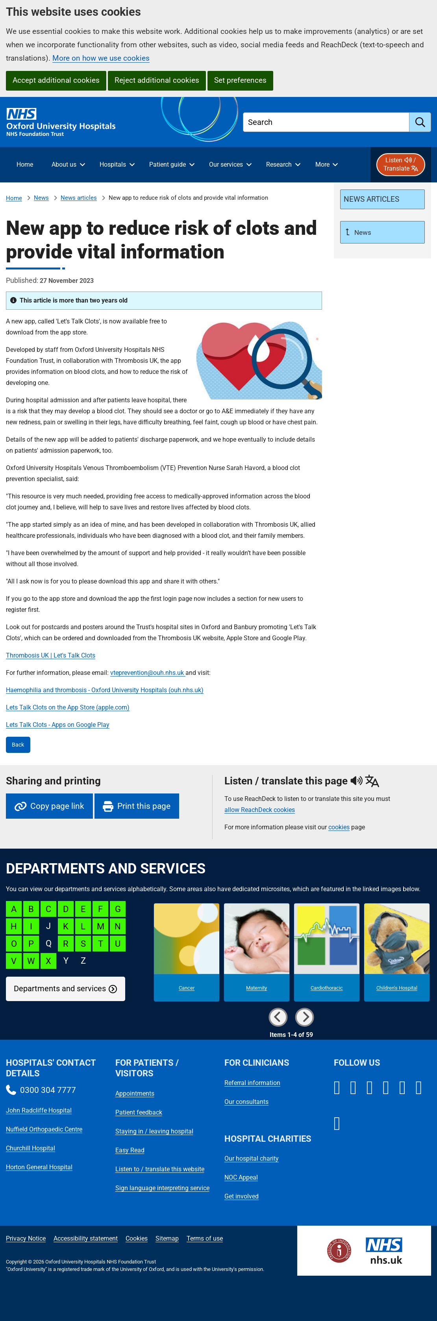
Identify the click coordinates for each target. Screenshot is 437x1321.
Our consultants (246, 1101)
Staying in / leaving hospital (154, 1131)
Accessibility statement (86, 1238)
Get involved (241, 1196)
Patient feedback (138, 1112)
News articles (79, 197)
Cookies (137, 1238)
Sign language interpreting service (162, 1188)
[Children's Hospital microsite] (397, 952)
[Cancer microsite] (187, 952)
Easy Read (129, 1150)
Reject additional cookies (157, 80)
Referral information (252, 1083)
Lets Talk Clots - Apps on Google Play (57, 724)
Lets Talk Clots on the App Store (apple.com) (68, 707)
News (41, 197)
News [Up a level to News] (362, 232)
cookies (339, 827)
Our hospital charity (251, 1158)
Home (14, 198)
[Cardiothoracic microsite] (327, 952)
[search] (420, 122)
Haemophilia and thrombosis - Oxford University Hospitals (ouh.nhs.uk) (105, 690)
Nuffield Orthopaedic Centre (44, 1129)
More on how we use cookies (101, 58)
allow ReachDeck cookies (259, 810)
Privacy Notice (26, 1238)
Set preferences (240, 80)
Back (18, 744)
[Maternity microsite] (257, 952)
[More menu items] (326, 164)
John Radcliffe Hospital (39, 1110)
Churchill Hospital (30, 1148)
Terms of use (205, 1238)
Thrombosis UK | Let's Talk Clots (50, 655)
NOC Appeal (241, 1177)
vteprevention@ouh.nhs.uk (147, 672)
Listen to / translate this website (159, 1169)
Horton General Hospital (39, 1167)
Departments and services (60, 988)
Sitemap (167, 1238)
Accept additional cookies (56, 80)
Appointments (134, 1093)
